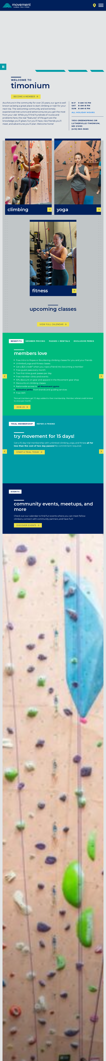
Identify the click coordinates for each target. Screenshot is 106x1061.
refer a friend (46, 427)
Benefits (16, 344)
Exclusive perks (24, 393)
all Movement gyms (49, 389)
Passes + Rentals (59, 344)
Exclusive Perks (84, 344)
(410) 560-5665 (80, 129)
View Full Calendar (51, 327)
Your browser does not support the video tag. (53, 40)
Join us (20, 410)
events (15, 494)
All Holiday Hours (83, 112)
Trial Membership (22, 427)
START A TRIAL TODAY (27, 455)
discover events (26, 528)
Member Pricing (35, 344)
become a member (24, 96)
